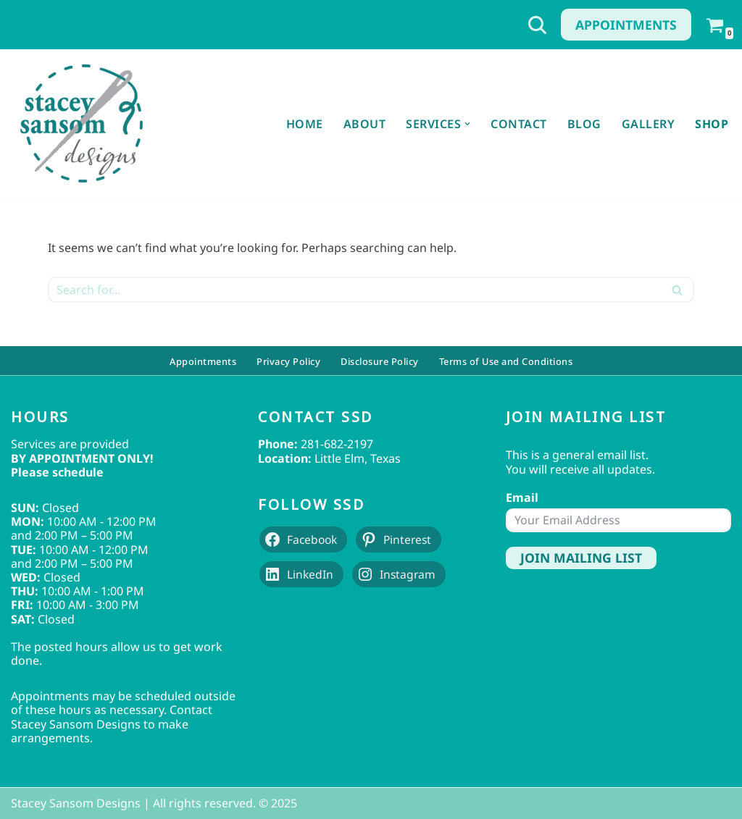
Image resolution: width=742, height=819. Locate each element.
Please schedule (57, 472)
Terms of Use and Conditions (506, 361)
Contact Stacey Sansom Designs (111, 716)
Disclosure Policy (380, 361)
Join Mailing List (581, 557)
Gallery (648, 124)
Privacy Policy (288, 361)
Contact (519, 124)
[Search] (537, 25)
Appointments (626, 24)
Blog (584, 124)
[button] (467, 124)
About (364, 124)
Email (522, 498)
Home (304, 124)
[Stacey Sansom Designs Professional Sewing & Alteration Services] (81, 123)
